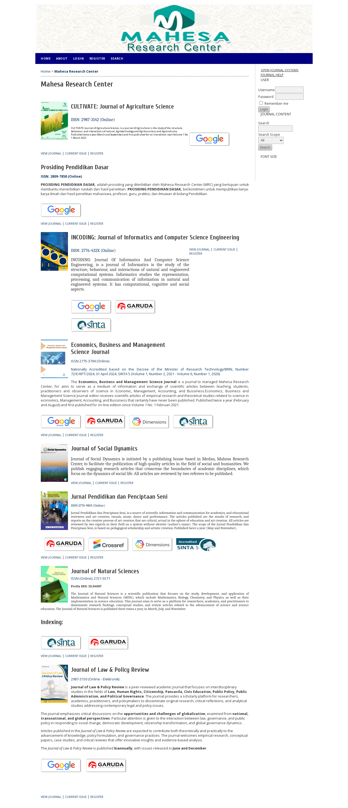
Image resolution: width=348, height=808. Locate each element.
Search (275, 126)
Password (266, 96)
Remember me (276, 103)
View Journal (51, 153)
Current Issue (76, 153)
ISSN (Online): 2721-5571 (90, 578)
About (62, 58)
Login (78, 58)
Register (97, 58)
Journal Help (272, 75)
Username (266, 90)
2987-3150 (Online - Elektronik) (95, 679)
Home (46, 58)
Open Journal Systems (280, 70)
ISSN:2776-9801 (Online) (88, 505)
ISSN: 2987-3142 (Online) (93, 119)
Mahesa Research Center (76, 71)
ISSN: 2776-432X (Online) (93, 250)
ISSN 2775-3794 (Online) (90, 361)
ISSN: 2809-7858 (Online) (61, 176)
